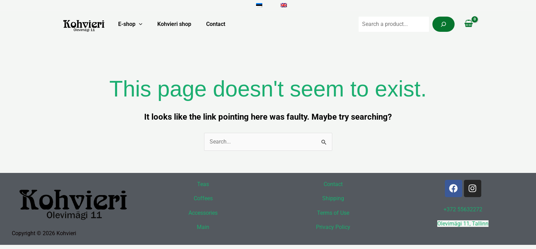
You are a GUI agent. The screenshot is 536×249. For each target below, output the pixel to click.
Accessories (203, 213)
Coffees (203, 198)
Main (203, 227)
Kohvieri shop (172, 24)
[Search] (443, 24)
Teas (203, 184)
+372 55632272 (462, 209)
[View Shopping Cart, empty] (469, 24)
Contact (215, 24)
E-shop (126, 24)
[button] (135, 24)
